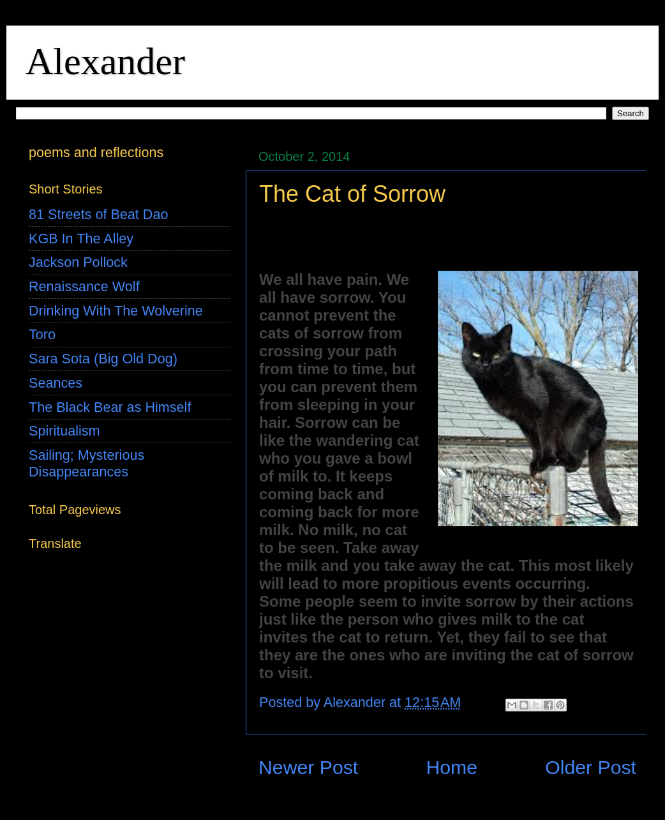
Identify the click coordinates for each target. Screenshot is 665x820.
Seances (55, 383)
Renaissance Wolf (84, 286)
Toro (42, 334)
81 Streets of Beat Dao (98, 214)
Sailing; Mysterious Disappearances (86, 463)
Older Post (590, 767)
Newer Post (308, 767)
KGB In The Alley (81, 239)
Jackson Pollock (78, 262)
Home (451, 767)
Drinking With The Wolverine (116, 311)
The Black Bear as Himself (110, 407)
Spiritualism (64, 431)
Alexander (105, 61)
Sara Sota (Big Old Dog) (103, 359)
